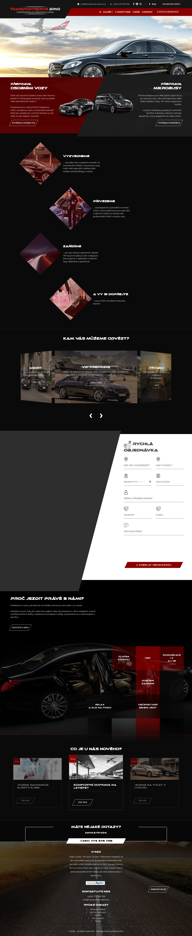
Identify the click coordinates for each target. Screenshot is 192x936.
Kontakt (147, 12)
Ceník (136, 12)
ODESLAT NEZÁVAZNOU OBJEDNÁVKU (153, 566)
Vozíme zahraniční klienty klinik (32, 786)
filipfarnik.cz (118, 931)
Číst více (25, 801)
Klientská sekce (171, 4)
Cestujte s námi (20, 627)
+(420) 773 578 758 (119, 4)
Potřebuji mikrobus (169, 123)
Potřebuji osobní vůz (23, 123)
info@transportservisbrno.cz (91, 4)
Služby (108, 12)
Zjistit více (149, 384)
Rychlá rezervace (167, 12)
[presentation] (146, 545)
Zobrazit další (158, 889)
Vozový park (122, 12)
